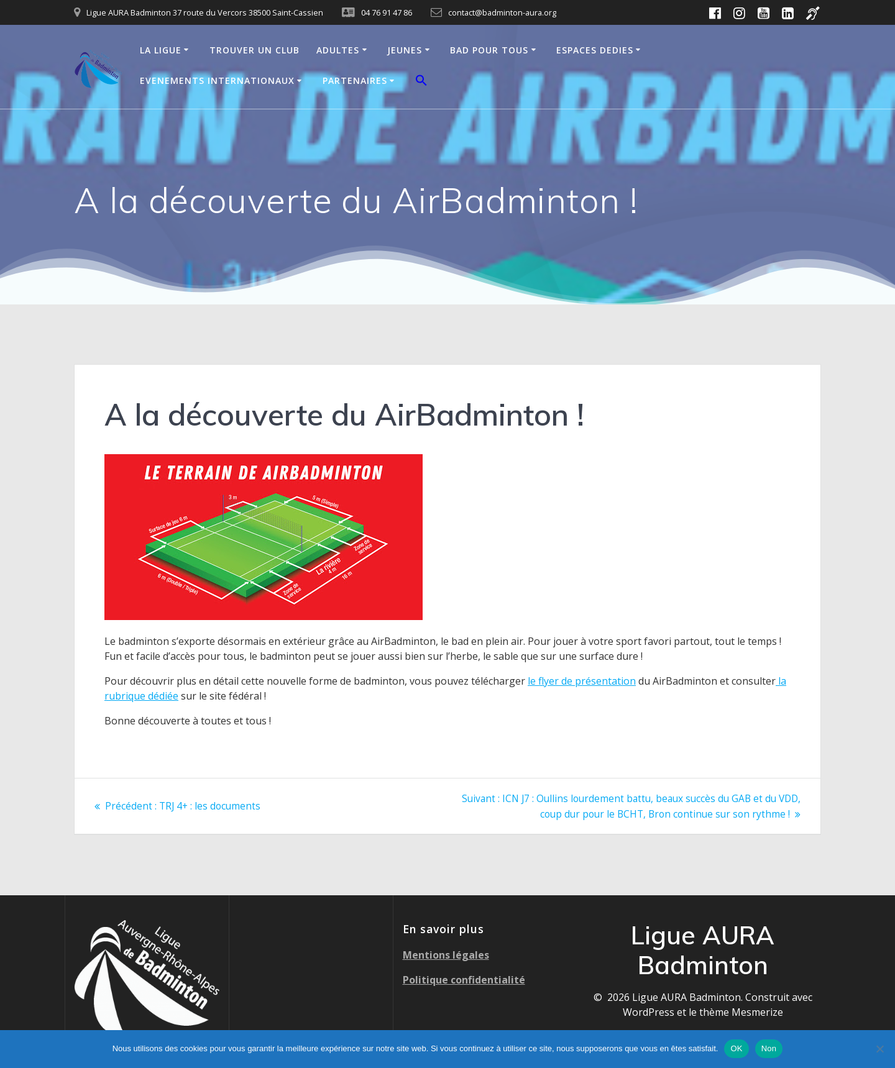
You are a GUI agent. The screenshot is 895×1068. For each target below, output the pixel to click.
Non (769, 1048)
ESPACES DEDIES (594, 50)
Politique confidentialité (464, 979)
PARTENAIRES (355, 80)
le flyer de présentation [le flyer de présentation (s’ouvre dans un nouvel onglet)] (582, 681)
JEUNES (404, 50)
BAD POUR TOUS (489, 50)
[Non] (879, 1049)
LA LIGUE (160, 50)
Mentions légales (446, 954)
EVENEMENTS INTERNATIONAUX (217, 80)
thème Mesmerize (741, 1011)
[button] (421, 82)
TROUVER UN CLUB (254, 50)
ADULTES (337, 50)
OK (736, 1048)
